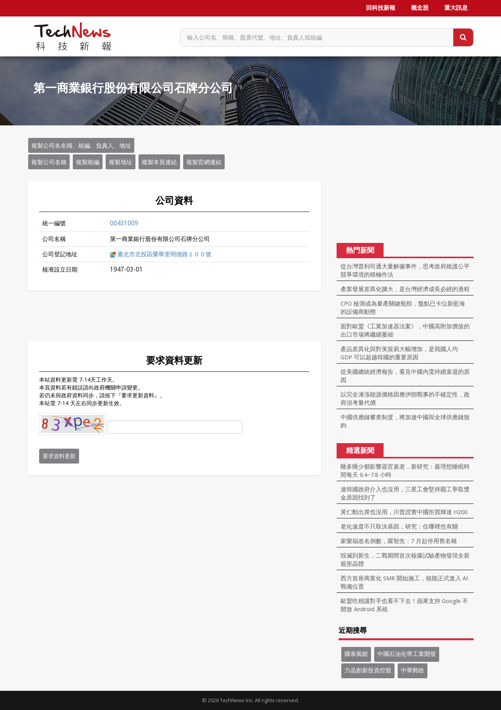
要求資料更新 (59, 456)
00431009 (124, 223)
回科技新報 (380, 7)
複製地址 (120, 162)
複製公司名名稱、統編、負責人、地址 (81, 145)
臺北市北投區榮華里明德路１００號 (164, 254)
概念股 (420, 7)
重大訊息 (456, 7)
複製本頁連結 (159, 162)
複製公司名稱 (49, 162)
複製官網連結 (204, 162)
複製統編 (87, 162)
